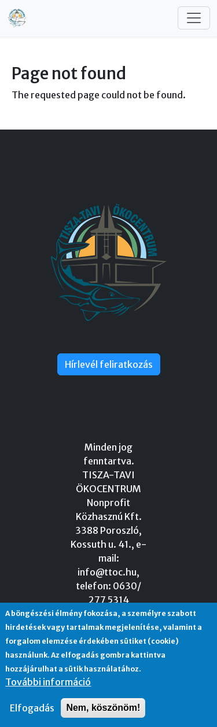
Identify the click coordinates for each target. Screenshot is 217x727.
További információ (48, 682)
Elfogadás (32, 708)
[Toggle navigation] (194, 17)
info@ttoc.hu (107, 572)
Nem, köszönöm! (103, 708)
